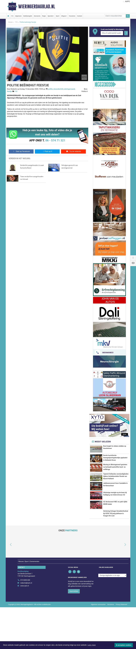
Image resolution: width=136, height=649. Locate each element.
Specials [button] (50, 16)
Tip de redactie (73, 151)
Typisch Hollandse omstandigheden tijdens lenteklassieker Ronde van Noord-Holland (115, 492)
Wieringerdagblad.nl (36, 6)
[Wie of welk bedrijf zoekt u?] (112, 33)
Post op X (47, 151)
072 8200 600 (25, 622)
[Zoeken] (128, 16)
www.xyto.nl (24, 628)
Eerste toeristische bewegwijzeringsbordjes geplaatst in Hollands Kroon (115, 459)
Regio (44, 16)
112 (12, 16)
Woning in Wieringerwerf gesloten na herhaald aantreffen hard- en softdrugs (115, 474)
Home (10, 22)
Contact (79, 16)
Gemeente (37, 16)
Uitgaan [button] (63, 16)
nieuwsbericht (58, 89)
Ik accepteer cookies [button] (123, 645)
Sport (57, 16)
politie (50, 89)
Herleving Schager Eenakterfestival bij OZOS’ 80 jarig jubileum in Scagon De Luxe (115, 549)
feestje (9, 91)
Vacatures (72, 16)
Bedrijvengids (27, 16)
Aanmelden (73, 633)
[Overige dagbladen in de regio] (112, 617)
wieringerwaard (69, 89)
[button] (8, 586)
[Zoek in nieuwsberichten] (115, 16)
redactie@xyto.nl (26, 625)
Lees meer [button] (91, 645)
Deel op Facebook (21, 151)
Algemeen (18, 16)
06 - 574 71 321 (55, 140)
